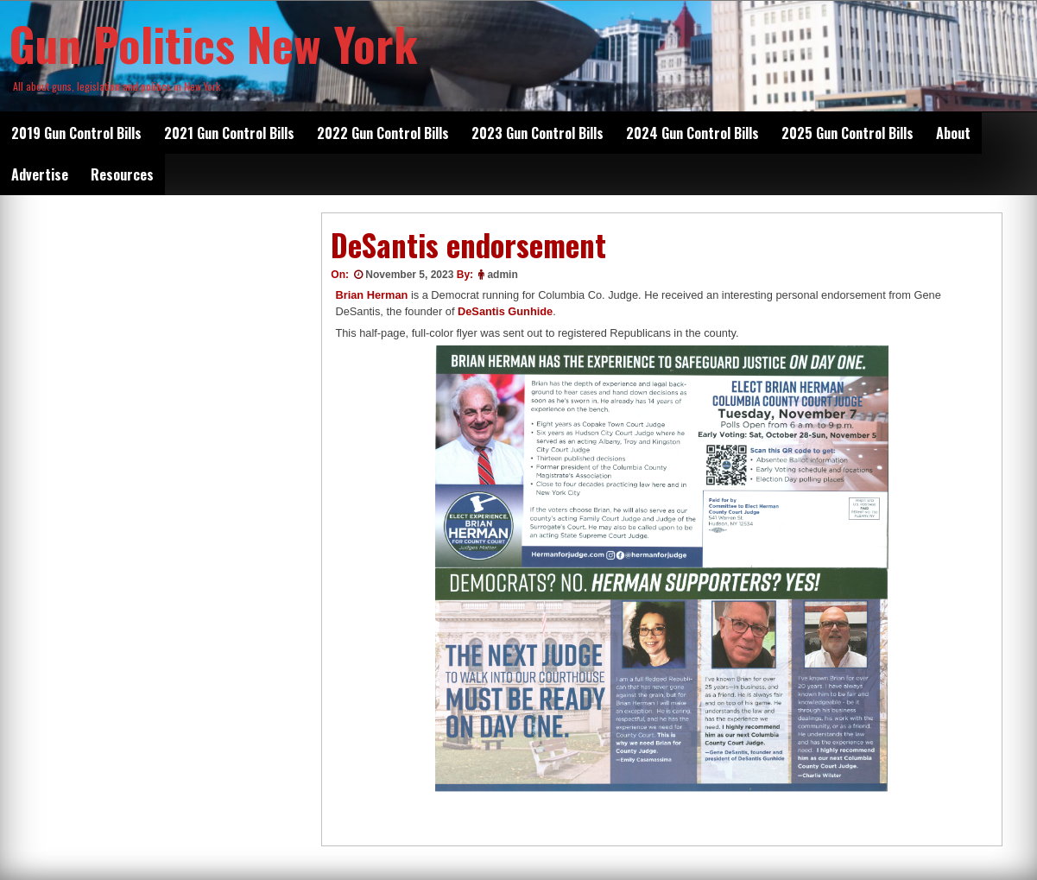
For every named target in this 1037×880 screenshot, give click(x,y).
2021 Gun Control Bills (229, 133)
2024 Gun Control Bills (692, 133)
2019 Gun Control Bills (76, 133)
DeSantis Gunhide (505, 311)
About (953, 133)
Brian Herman (371, 294)
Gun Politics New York (213, 43)
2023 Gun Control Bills (537, 133)
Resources (122, 174)
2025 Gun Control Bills (847, 133)
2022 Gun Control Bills (383, 133)
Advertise (39, 174)
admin (502, 275)
